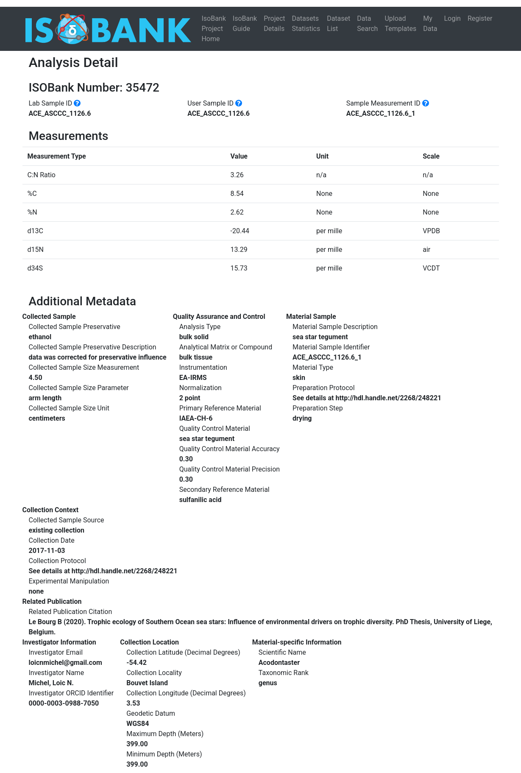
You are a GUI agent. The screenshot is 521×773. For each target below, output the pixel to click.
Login (452, 18)
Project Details (274, 23)
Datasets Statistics (306, 23)
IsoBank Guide (245, 23)
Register (480, 18)
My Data (430, 23)
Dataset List (338, 23)
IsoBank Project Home (213, 28)
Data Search (367, 23)
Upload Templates (400, 23)
